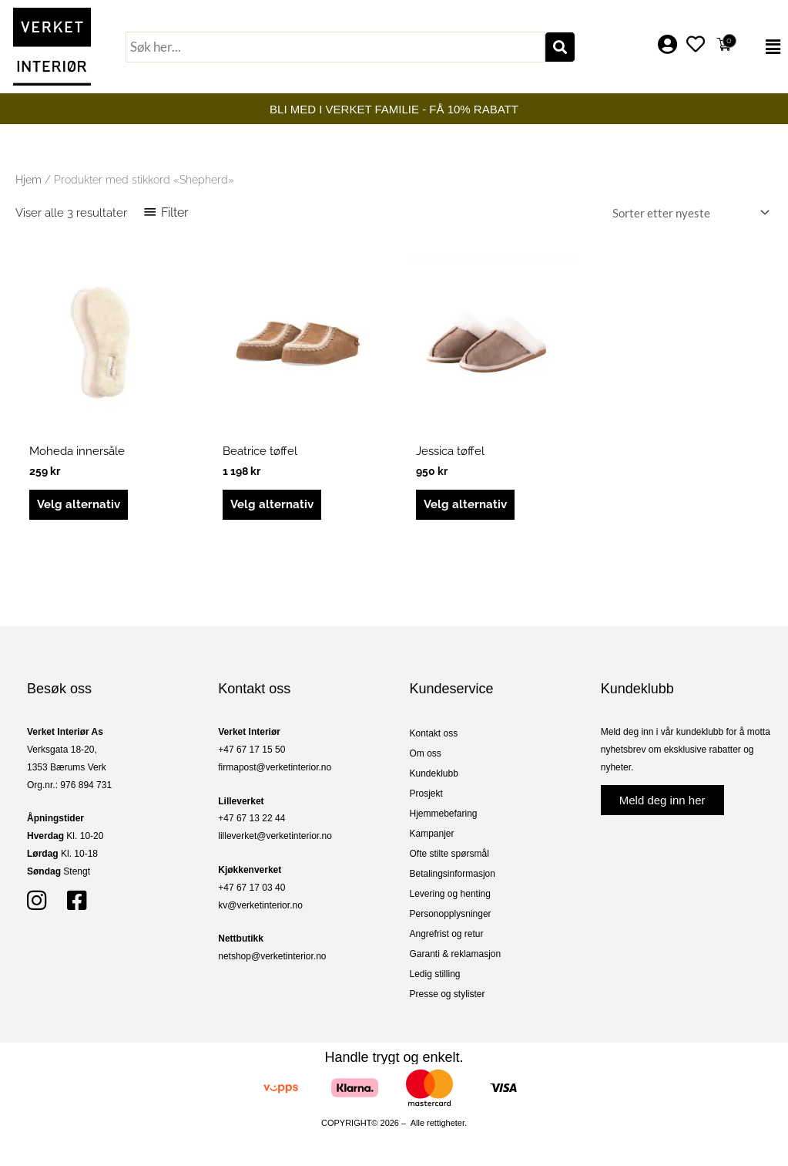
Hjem (28, 180)
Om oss (425, 753)
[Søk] (560, 47)
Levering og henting (450, 893)
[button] (764, 47)
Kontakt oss (434, 733)
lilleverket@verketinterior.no (275, 836)
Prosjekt (426, 793)
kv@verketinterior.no (260, 905)
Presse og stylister (447, 994)
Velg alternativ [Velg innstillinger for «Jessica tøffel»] (465, 504)
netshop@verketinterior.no (272, 956)
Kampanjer (432, 833)
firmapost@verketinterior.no (274, 767)
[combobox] (335, 47)
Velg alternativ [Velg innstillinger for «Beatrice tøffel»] (272, 504)
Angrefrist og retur (447, 933)
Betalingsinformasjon (452, 873)
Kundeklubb (434, 773)
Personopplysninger (450, 913)
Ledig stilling (435, 974)
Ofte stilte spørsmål (449, 853)
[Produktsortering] (688, 213)
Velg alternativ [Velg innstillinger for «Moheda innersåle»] (78, 504)
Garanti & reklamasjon (455, 954)
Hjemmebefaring (444, 813)
